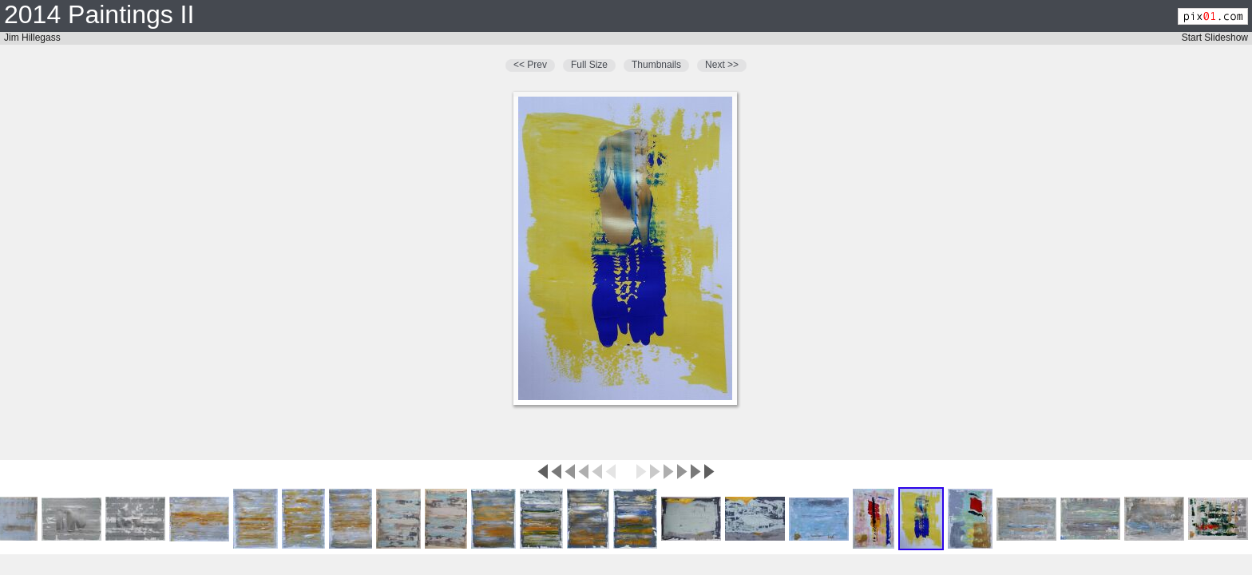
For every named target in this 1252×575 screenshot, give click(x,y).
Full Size (589, 64)
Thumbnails (656, 64)
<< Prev (530, 64)
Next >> (722, 64)
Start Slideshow (1215, 37)
